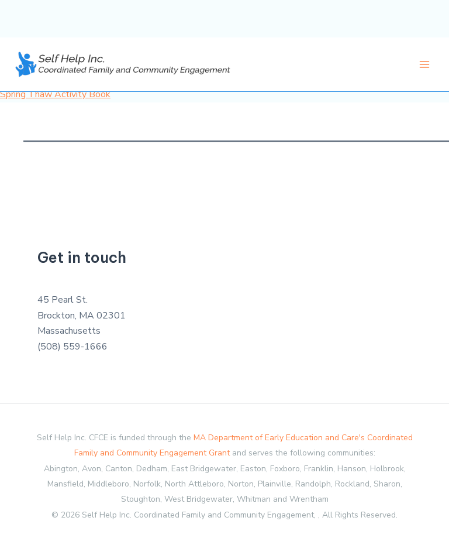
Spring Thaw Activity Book (55, 94)
